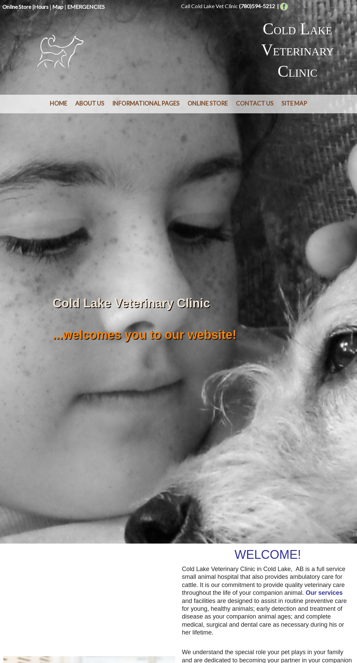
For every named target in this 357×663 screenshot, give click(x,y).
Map (57, 6)
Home (58, 103)
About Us (89, 103)
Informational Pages (145, 103)
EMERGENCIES (86, 6)
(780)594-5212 (257, 6)
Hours (41, 6)
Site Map (294, 103)
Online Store (16, 6)
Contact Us (254, 103)
